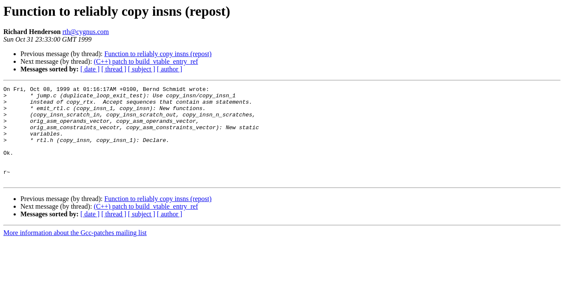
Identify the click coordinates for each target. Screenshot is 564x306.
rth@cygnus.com (86, 31)
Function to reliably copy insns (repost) (157, 53)
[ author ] (169, 69)
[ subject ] (141, 69)
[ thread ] (113, 69)
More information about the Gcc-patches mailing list (75, 251)
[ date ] (90, 69)
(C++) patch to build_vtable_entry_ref (146, 61)
